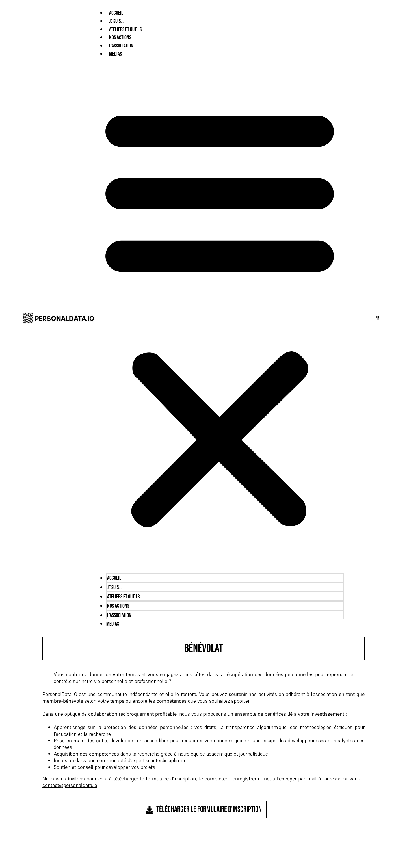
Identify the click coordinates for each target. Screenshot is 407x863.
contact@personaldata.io (69, 785)
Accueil (116, 13)
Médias (115, 54)
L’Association (121, 45)
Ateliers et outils (125, 29)
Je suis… (116, 21)
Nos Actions (120, 37)
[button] (219, 315)
